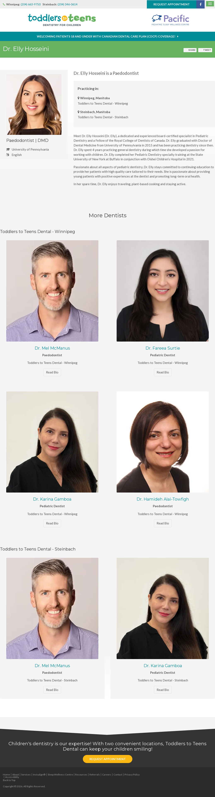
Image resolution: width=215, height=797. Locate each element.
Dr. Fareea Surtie (162, 348)
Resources (81, 774)
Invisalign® (39, 774)
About (15, 774)
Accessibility (12, 777)
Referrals (94, 774)
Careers (106, 774)
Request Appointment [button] (171, 4)
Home (6, 774)
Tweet (207, 50)
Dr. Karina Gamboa (52, 499)
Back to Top (9, 780)
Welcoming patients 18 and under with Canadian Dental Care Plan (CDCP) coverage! (106, 36)
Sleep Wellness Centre (60, 774)
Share (192, 50)
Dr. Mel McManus (52, 348)
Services (26, 774)
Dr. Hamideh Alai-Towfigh (162, 499)
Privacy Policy (132, 774)
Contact (118, 774)
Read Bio (52, 372)
